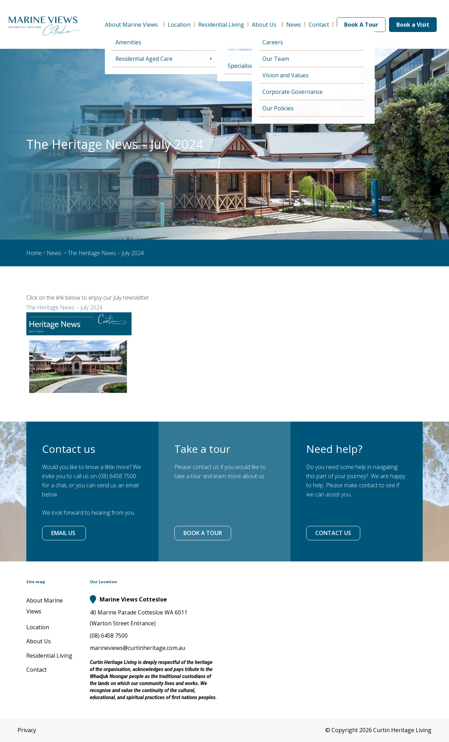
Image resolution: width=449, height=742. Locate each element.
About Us (265, 24)
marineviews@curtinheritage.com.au (137, 648)
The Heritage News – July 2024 (64, 307)
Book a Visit (412, 24)
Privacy (27, 730)
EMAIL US (64, 533)
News (293, 24)
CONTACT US (333, 533)
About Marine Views (132, 24)
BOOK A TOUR (202, 533)
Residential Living (221, 24)
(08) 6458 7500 (109, 635)
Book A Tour (361, 24)
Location (179, 24)
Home (34, 253)
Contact (319, 24)
